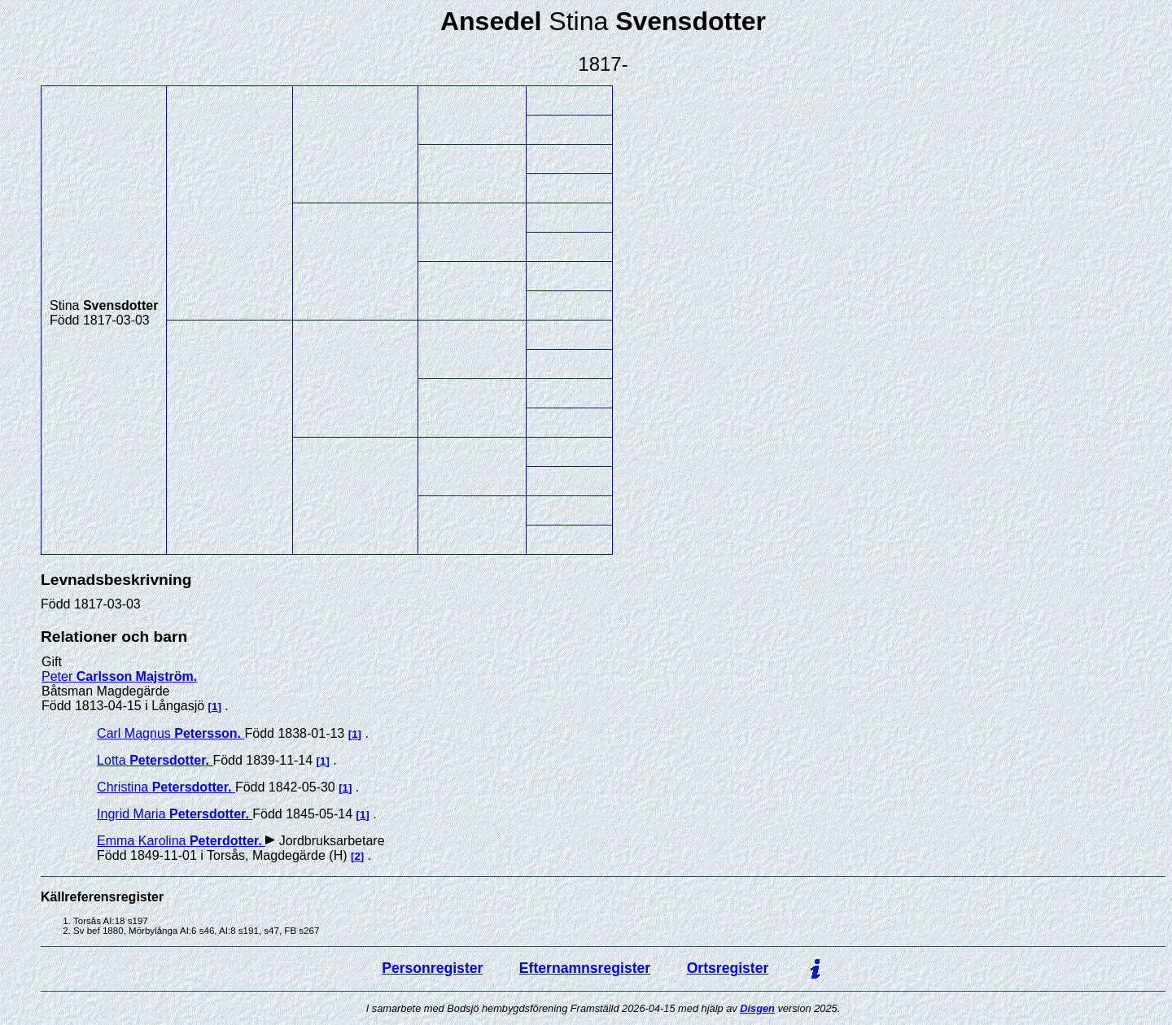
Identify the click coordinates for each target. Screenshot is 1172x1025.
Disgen (757, 1008)
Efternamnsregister (584, 968)
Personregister (432, 968)
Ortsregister (728, 968)
